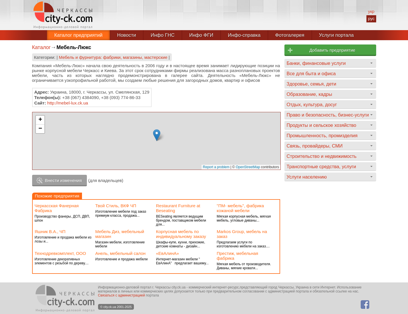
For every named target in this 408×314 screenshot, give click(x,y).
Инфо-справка (244, 35)
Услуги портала (336, 35)
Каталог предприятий (78, 35)
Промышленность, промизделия (322, 135)
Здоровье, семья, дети (311, 83)
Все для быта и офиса (311, 73)
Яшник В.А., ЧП (50, 231)
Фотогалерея (289, 35)
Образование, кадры (309, 94)
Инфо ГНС (163, 35)
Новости (126, 35)
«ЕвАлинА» (167, 253)
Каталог (41, 47)
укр (371, 11)
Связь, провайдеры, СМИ (315, 145)
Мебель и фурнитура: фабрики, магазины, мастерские (113, 57)
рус (371, 18)
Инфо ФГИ (201, 35)
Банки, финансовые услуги (316, 63)
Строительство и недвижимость (322, 156)
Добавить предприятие (332, 50)
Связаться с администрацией (121, 295)
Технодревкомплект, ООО (60, 253)
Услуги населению (307, 176)
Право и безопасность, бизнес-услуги (328, 114)
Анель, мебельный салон (120, 253)
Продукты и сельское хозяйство (321, 125)
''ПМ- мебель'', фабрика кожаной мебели (240, 208)
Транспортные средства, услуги (321, 166)
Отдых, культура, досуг (312, 104)
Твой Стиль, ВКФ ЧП (115, 205)
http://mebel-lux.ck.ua (67, 102)
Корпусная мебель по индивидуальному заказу (181, 234)
